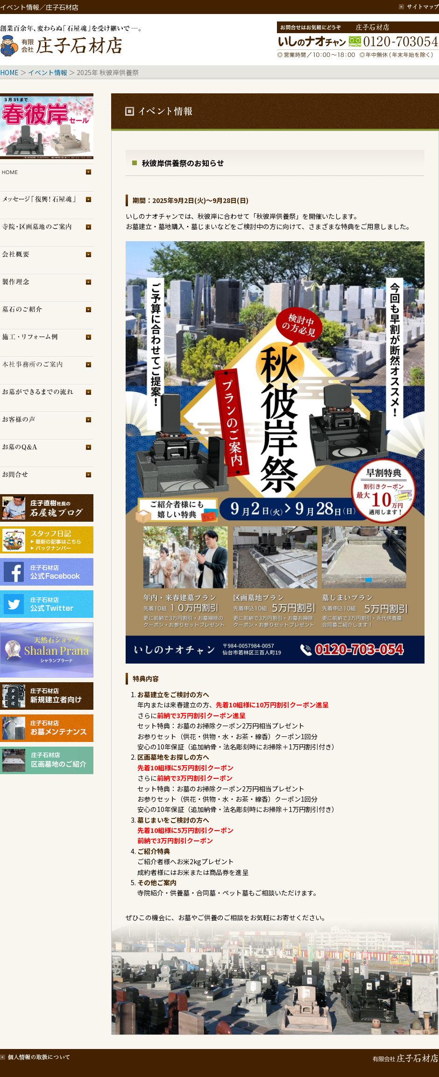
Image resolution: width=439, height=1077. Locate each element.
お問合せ (46, 480)
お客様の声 (46, 425)
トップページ (46, 177)
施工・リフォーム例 (46, 343)
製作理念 (46, 287)
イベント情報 (47, 72)
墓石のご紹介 (46, 315)
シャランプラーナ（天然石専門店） (46, 650)
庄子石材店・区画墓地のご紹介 (46, 760)
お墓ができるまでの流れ (46, 398)
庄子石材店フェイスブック (46, 572)
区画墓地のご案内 (46, 232)
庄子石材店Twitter (46, 604)
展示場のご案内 (46, 370)
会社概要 (46, 260)
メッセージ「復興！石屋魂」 (46, 205)
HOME (9, 72)
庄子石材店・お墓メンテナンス (46, 728)
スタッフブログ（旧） (46, 549)
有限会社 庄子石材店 (404, 1056)
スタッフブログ (46, 535)
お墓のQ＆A (46, 453)
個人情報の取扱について (35, 1056)
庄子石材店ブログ (46, 508)
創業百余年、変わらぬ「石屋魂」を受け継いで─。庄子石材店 (72, 39)
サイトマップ (419, 7)
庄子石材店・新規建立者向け (46, 696)
